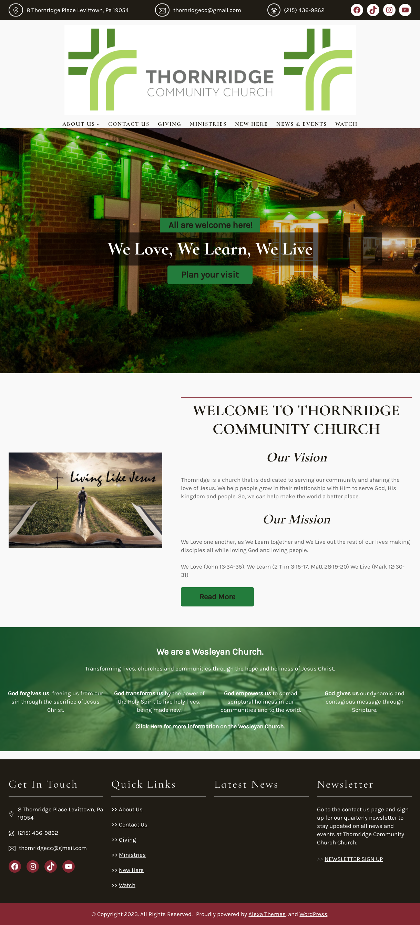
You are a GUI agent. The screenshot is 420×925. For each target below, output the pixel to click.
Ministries (208, 124)
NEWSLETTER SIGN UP (354, 858)
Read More (217, 596)
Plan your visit (210, 274)
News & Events (301, 124)
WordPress (313, 914)
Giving (170, 124)
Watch (346, 124)
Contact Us (129, 124)
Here (156, 726)
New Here (251, 124)
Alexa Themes (267, 914)
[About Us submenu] (98, 124)
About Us (78, 124)
